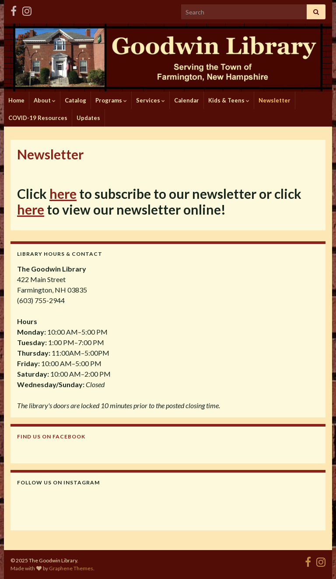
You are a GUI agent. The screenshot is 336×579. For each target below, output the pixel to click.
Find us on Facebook (51, 436)
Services (150, 100)
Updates (88, 117)
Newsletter (274, 100)
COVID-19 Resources (37, 117)
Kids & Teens (228, 100)
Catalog (75, 100)
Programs (111, 100)
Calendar (186, 100)
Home (16, 100)
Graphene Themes (71, 568)
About (45, 100)
